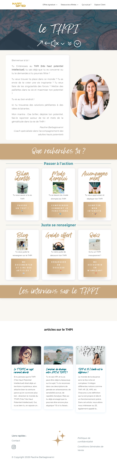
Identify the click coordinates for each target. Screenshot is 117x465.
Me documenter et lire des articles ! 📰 (24, 267)
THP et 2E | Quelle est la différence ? (90, 371)
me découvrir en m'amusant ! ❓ (95, 267)
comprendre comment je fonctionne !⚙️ (60, 209)
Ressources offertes (68, 5)
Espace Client (99, 5)
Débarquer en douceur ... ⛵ (58, 266)
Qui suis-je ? (86, 5)
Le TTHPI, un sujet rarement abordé (23, 371)
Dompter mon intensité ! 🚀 (95, 209)
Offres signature (49, 5)
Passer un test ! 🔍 (22, 208)
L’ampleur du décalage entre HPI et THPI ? (57, 371)
